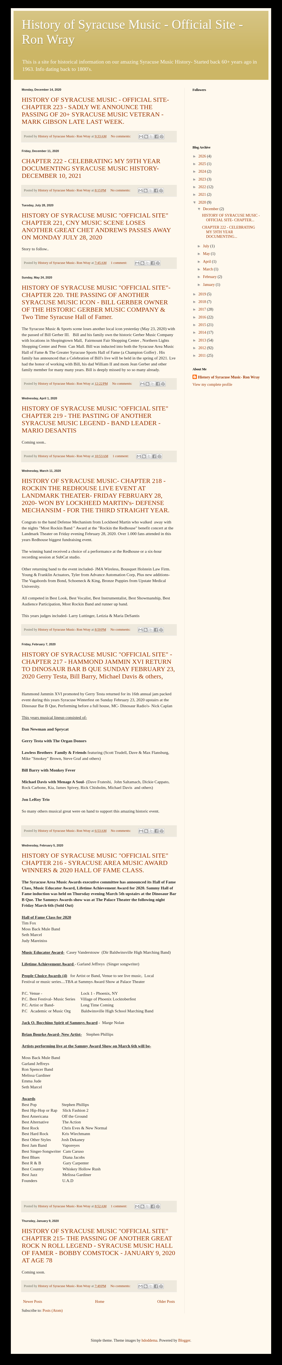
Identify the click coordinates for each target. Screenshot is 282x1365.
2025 (202, 164)
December (211, 209)
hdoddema (149, 1340)
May (207, 254)
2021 (202, 194)
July (206, 246)
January (209, 285)
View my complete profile (212, 385)
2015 (202, 325)
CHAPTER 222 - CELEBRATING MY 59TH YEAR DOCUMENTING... (228, 232)
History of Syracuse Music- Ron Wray (229, 377)
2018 (202, 302)
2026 (202, 156)
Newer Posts (32, 1302)
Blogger (184, 1340)
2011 (202, 355)
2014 (202, 332)
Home (99, 1302)
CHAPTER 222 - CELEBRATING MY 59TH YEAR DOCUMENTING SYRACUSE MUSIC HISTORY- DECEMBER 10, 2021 (91, 168)
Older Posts (166, 1302)
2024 (202, 171)
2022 (202, 187)
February (210, 277)
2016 (202, 317)
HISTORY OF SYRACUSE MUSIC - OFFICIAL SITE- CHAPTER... (231, 217)
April (207, 262)
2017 (202, 309)
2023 (202, 179)
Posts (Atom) (53, 1311)
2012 (202, 348)
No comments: (121, 136)
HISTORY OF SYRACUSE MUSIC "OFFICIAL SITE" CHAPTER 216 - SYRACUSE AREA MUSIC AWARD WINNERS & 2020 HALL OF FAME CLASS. (95, 863)
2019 (202, 294)
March (208, 269)
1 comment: (119, 263)
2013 (202, 340)
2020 (202, 202)
